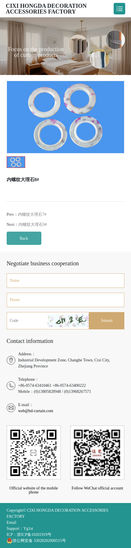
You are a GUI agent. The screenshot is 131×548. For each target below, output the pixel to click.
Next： (27, 230)
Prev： (27, 220)
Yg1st (28, 528)
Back (24, 244)
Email (11, 522)
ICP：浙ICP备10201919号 (29, 534)
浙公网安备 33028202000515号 (36, 540)
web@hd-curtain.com (35, 411)
